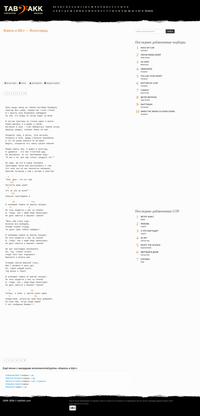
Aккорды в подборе (51, 83)
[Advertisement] (66, 57)
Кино (142, 262)
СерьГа (143, 226)
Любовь (145, 224)
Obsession (146, 69)
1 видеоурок (41, 381)
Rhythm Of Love (149, 83)
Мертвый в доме (150, 252)
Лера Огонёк (145, 57)
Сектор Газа (145, 240)
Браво (143, 219)
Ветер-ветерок (149, 97)
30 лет (144, 238)
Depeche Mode (146, 248)
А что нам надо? (149, 231)
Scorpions (144, 50)
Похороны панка (12, 384)
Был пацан (146, 104)
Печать (22, 83)
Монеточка (144, 64)
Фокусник (9, 387)
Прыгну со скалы (13, 381)
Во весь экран (10, 83)
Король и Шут (14, 30)
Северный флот (12, 375)
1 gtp (32, 375)
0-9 (54, 7)
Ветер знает (147, 217)
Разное (149, 11)
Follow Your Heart (151, 76)
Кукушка (145, 259)
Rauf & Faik (145, 93)
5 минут (145, 90)
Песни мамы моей (151, 55)
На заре (145, 62)
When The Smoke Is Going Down (158, 111)
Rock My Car (147, 48)
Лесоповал (144, 107)
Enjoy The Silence (150, 245)
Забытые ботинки (13, 378)
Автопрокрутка (35, 83)
